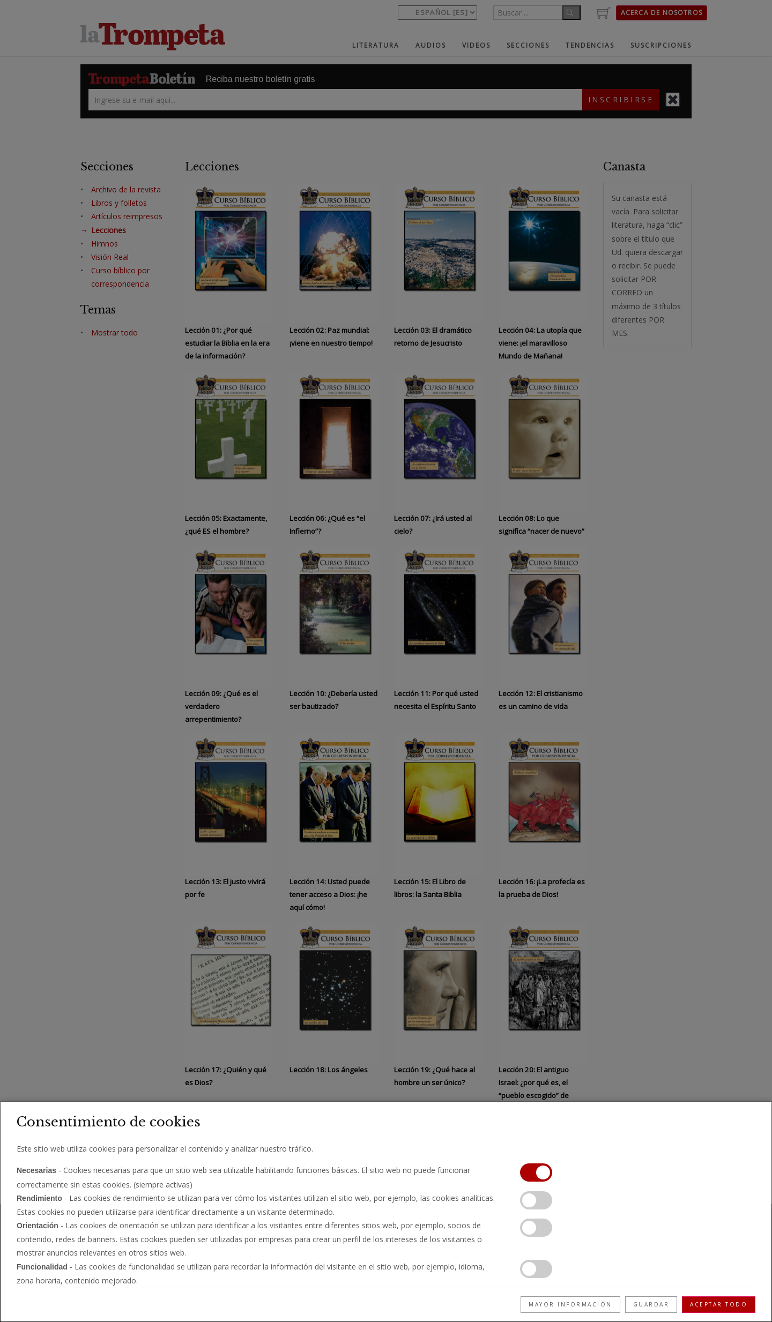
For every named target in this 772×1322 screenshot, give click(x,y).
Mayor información (570, 1304)
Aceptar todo (718, 1304)
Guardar (651, 1304)
